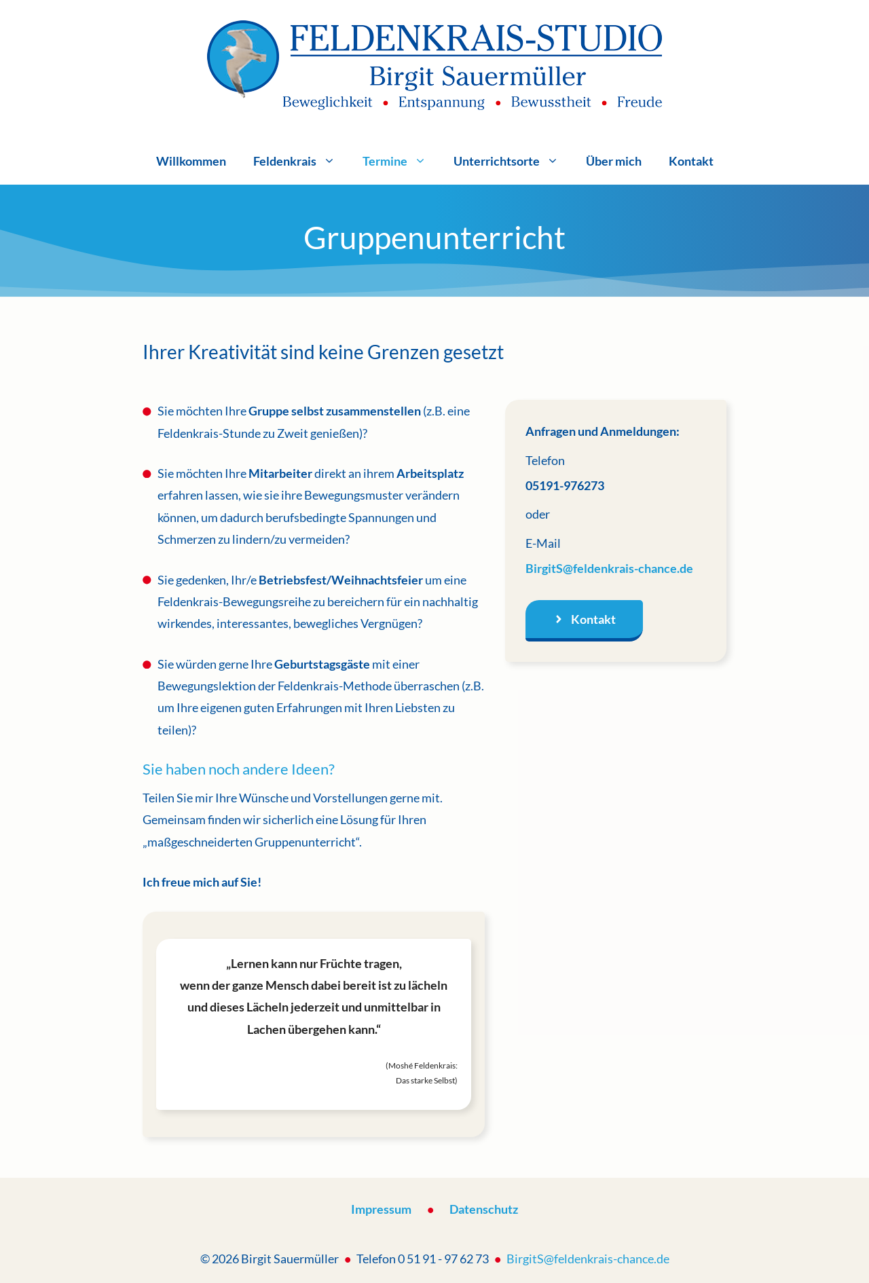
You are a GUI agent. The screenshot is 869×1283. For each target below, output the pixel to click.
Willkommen (191, 160)
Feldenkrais (301, 161)
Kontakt (691, 160)
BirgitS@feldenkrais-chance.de (609, 568)
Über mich (614, 160)
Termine (401, 161)
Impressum (381, 1209)
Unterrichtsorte (513, 161)
